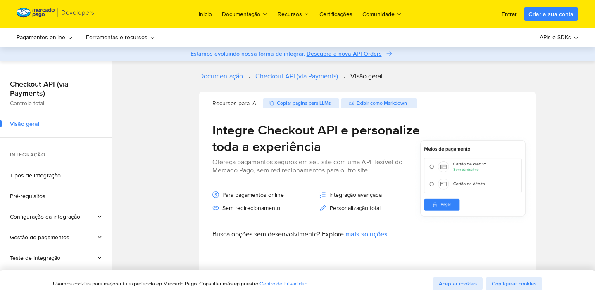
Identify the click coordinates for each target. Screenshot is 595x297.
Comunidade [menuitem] (382, 14)
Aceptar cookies (458, 284)
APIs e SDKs (559, 37)
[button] (56, 216)
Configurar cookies (514, 284)
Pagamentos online (45, 37)
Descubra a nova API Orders (344, 53)
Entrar (509, 14)
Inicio (205, 14)
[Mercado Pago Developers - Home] (56, 14)
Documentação (221, 76)
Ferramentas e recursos (120, 37)
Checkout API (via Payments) (296, 76)
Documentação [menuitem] (245, 14)
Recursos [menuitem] (293, 14)
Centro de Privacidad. (284, 284)
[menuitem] (45, 37)
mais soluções (366, 234)
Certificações (335, 14)
